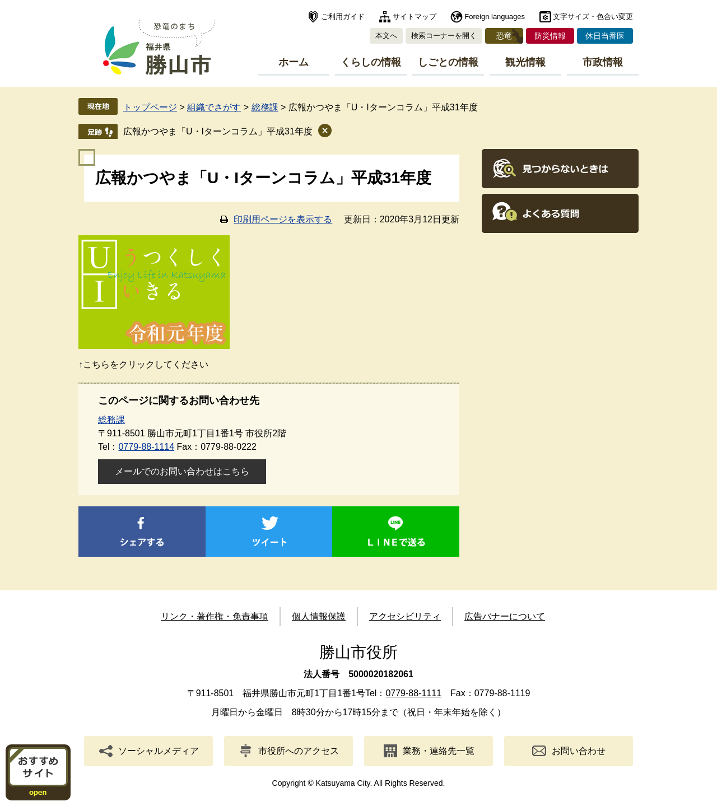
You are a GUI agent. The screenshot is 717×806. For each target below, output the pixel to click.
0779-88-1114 (146, 446)
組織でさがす (214, 107)
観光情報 (525, 62)
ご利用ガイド (343, 16)
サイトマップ (414, 16)
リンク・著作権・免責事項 (214, 616)
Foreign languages (494, 16)
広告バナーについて (504, 616)
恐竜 (504, 35)
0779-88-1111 (413, 693)
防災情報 (550, 35)
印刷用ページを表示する (283, 219)
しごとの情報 (448, 62)
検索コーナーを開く (444, 35)
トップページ (150, 107)
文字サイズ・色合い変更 (593, 16)
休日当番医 (605, 35)
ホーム (293, 62)
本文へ (386, 35)
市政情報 (603, 62)
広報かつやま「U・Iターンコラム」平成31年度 (218, 131)
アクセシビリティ (405, 616)
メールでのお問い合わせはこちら (182, 471)
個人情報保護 (319, 616)
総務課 (265, 107)
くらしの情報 (371, 62)
